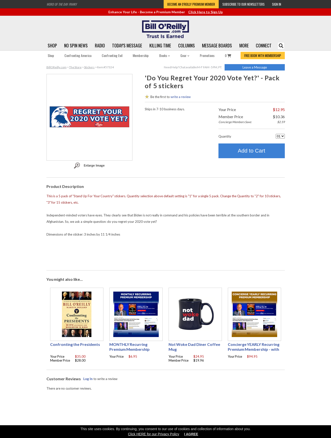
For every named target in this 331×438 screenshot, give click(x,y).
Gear (184, 55)
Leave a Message (255, 67)
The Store (75, 67)
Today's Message (127, 45)
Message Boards (217, 45)
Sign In (276, 4)
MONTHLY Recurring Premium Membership (129, 347)
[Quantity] (280, 136)
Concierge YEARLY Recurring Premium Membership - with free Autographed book (254, 349)
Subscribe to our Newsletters (243, 4)
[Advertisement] (165, 252)
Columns (186, 45)
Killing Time (160, 45)
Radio (100, 45)
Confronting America (77, 55)
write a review (181, 97)
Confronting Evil (112, 55)
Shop (52, 45)
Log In (88, 379)
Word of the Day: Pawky (61, 4)
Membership (141, 55)
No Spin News (76, 45)
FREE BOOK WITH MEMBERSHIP (262, 55)
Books (164, 55)
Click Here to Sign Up (205, 12)
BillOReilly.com (56, 67)
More (244, 45)
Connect (264, 45)
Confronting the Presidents (75, 344)
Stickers (89, 67)
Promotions (207, 55)
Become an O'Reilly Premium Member (191, 4)
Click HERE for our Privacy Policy (153, 434)
